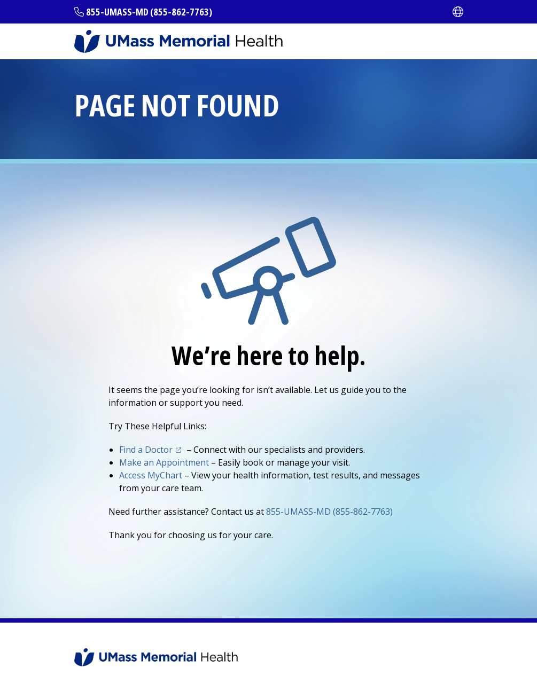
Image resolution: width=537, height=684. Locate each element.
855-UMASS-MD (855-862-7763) (149, 11)
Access (150, 475)
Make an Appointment (164, 462)
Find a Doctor (146, 449)
